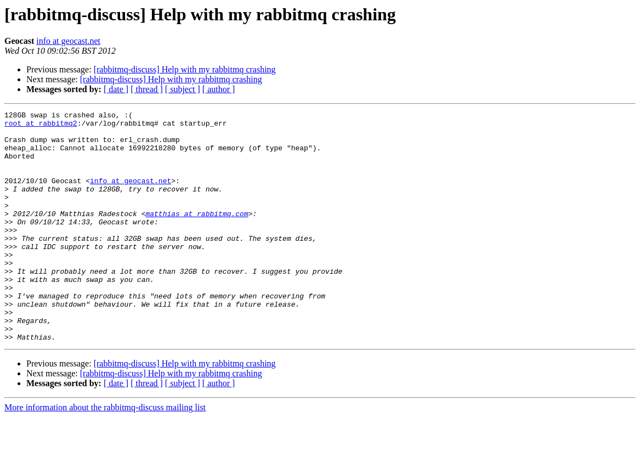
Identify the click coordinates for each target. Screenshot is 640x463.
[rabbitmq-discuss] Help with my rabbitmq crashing (185, 69)
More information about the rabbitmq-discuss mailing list (105, 453)
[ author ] (218, 89)
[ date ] (116, 89)
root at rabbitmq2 (40, 126)
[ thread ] (147, 89)
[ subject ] (182, 89)
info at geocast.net (68, 41)
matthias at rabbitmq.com (196, 235)
